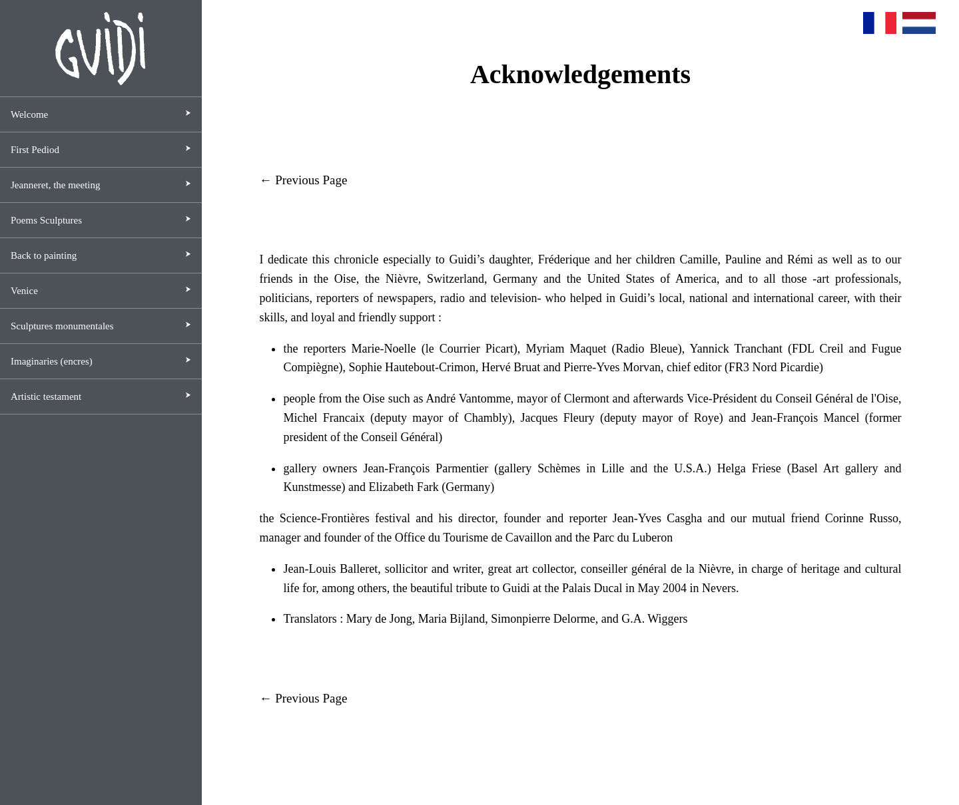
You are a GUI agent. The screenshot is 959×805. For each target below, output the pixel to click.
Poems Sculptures (46, 220)
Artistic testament (46, 396)
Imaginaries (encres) (52, 361)
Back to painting (44, 255)
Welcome (29, 114)
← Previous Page (303, 180)
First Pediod (35, 149)
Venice (24, 290)
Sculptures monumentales (62, 326)
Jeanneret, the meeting (56, 185)
